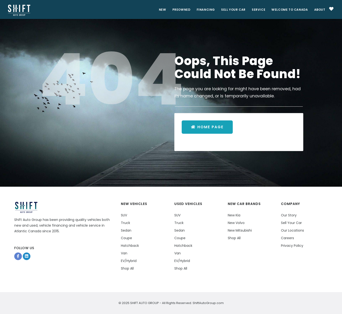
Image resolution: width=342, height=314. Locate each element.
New (157, 10)
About (319, 10)
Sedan (126, 230)
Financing (202, 10)
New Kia (234, 215)
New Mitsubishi (240, 230)
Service (256, 10)
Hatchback (130, 245)
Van (124, 253)
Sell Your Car (230, 10)
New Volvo (236, 222)
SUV (124, 215)
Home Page (207, 127)
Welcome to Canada (289, 10)
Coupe (126, 238)
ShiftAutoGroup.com (208, 303)
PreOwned (177, 10)
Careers (287, 238)
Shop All (127, 268)
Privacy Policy (292, 245)
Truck (125, 222)
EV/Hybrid (129, 260)
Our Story (289, 215)
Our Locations (292, 230)
